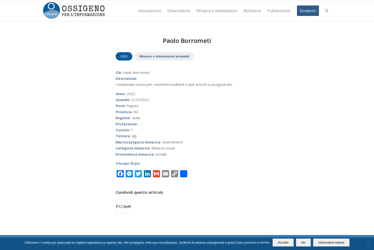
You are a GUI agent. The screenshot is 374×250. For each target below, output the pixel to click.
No (303, 242)
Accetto (283, 242)
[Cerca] (326, 10)
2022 (124, 56)
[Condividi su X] (119, 206)
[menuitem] (149, 10)
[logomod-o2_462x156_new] (74, 10)
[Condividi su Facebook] (117, 206)
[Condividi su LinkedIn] (126, 206)
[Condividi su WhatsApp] (122, 206)
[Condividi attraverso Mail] (129, 206)
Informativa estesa (331, 242)
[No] (368, 242)
